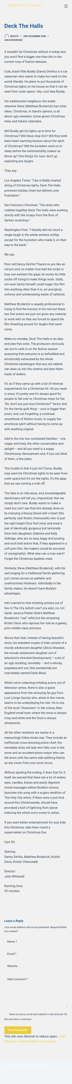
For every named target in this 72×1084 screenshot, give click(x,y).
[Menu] (66, 6)
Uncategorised (13, 40)
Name (12, 941)
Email (12, 954)
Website (12, 966)
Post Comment (17, 1030)
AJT (44, 1065)
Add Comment (17, 979)
